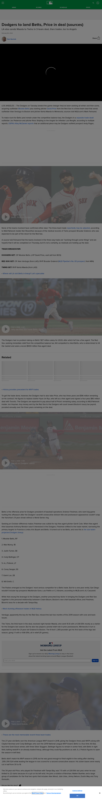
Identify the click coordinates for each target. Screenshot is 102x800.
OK (77, 796)
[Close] (100, 793)
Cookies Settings (77, 791)
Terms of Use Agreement (53, 793)
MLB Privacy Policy (37, 793)
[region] (51, 793)
